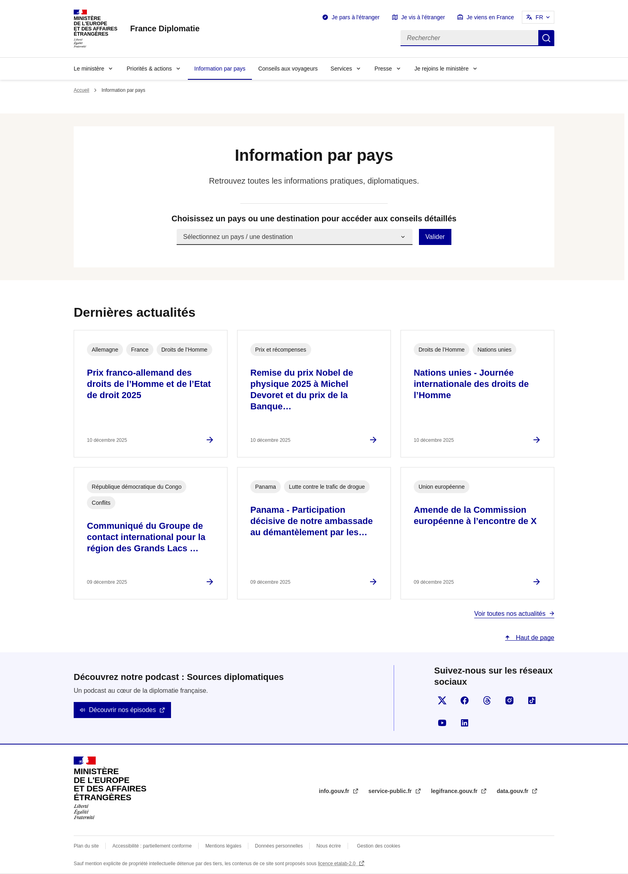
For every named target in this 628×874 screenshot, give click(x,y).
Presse (383, 68)
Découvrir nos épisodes (122, 709)
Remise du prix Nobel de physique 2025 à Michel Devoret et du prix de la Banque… (301, 389)
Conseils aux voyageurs (288, 68)
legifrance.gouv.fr (455, 791)
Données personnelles (279, 846)
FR (539, 17)
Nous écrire (328, 846)
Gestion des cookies (378, 846)
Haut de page (534, 637)
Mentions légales (223, 846)
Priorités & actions (149, 68)
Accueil (81, 90)
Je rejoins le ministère (442, 68)
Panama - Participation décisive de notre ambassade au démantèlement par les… (311, 521)
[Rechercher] (469, 38)
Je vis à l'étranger (423, 17)
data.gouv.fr (513, 791)
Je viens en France (490, 17)
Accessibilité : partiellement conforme (152, 846)
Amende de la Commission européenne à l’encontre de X (475, 515)
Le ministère (89, 68)
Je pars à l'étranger (355, 17)
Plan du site (86, 846)
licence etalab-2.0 (337, 863)
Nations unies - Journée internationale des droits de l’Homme (471, 384)
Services (341, 68)
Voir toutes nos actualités (509, 613)
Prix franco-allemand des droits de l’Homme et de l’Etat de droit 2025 (149, 384)
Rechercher (546, 38)
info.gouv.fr (335, 791)
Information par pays (220, 68)
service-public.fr (390, 791)
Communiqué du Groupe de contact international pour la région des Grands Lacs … (146, 537)
